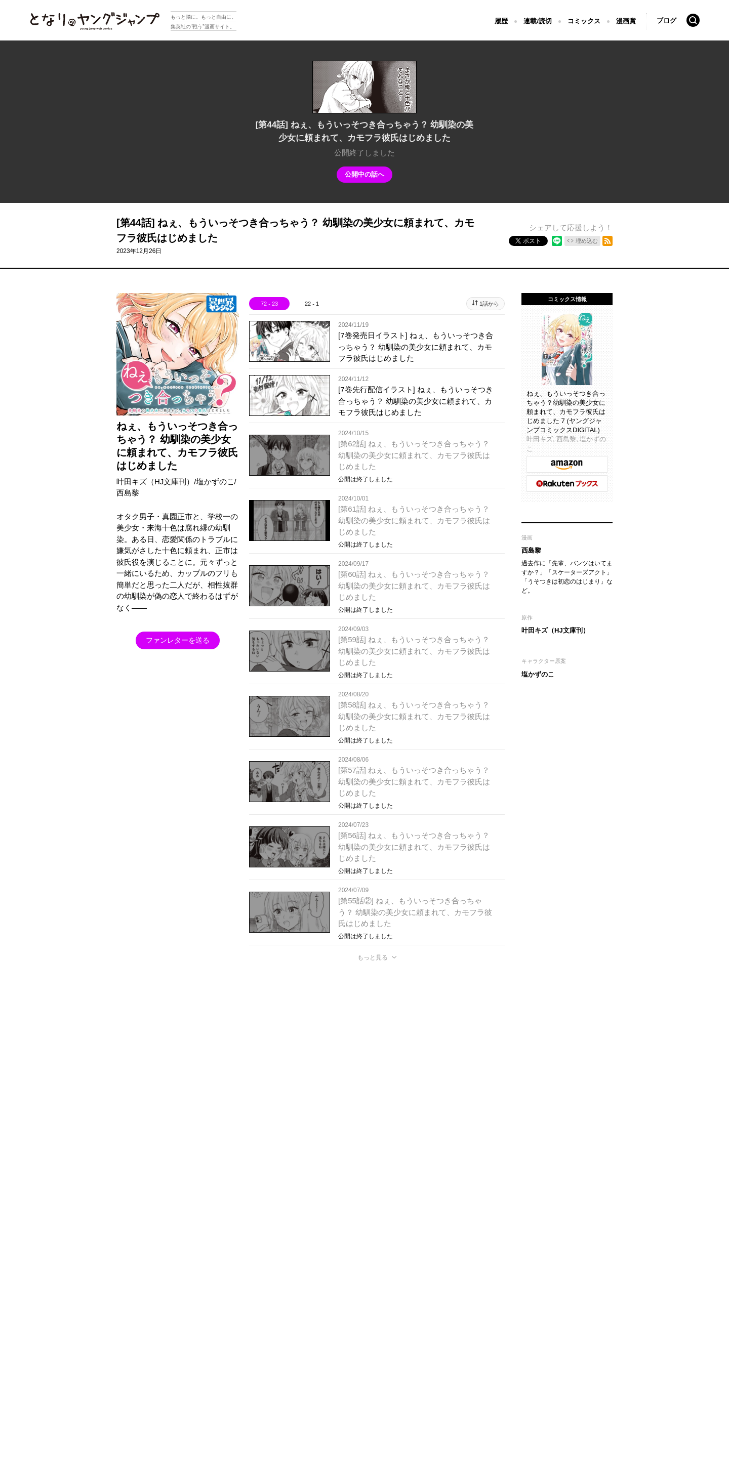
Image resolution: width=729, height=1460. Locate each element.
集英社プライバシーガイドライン (167, 1311)
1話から (489, 304)
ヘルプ (234, 1311)
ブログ (666, 20)
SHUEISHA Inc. (66, 1326)
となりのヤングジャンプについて (64, 1311)
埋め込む (587, 241)
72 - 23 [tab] (269, 304)
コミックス (584, 21)
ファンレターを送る (178, 640)
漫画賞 (626, 21)
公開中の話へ (364, 174)
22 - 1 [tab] (312, 304)
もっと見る (372, 957)
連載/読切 (537, 21)
